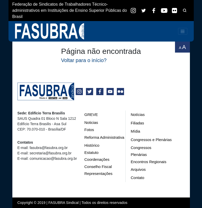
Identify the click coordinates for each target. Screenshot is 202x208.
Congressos (141, 147)
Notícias (138, 114)
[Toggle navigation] (182, 31)
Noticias (91, 122)
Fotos (89, 129)
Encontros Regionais (148, 162)
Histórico (91, 145)
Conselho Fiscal (98, 166)
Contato (137, 177)
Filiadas (137, 123)
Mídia (135, 131)
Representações (98, 173)
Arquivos (138, 169)
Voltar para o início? (84, 60)
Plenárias (139, 154)
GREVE (91, 114)
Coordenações (97, 159)
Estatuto (91, 152)
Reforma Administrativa (104, 137)
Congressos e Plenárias (151, 139)
